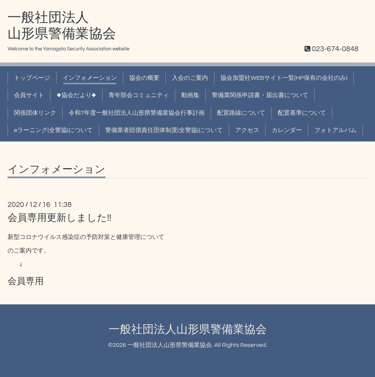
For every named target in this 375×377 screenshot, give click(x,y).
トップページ (32, 78)
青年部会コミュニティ (139, 95)
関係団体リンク (35, 113)
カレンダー (287, 130)
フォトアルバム (335, 130)
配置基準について (302, 113)
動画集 (190, 95)
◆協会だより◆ (76, 95)
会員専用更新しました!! (60, 218)
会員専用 (26, 281)
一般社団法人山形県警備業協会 (188, 329)
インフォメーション (90, 78)
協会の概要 (144, 78)
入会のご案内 (190, 78)
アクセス (247, 130)
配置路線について (241, 113)
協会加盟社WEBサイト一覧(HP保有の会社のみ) (283, 78)
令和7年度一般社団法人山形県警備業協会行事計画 (137, 113)
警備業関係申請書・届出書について (260, 95)
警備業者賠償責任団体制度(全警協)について (164, 130)
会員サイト (29, 95)
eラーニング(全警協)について (53, 130)
